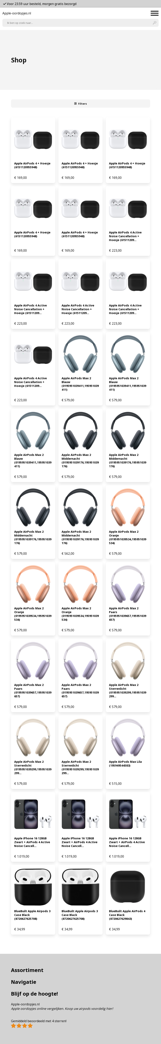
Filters (80, 103)
